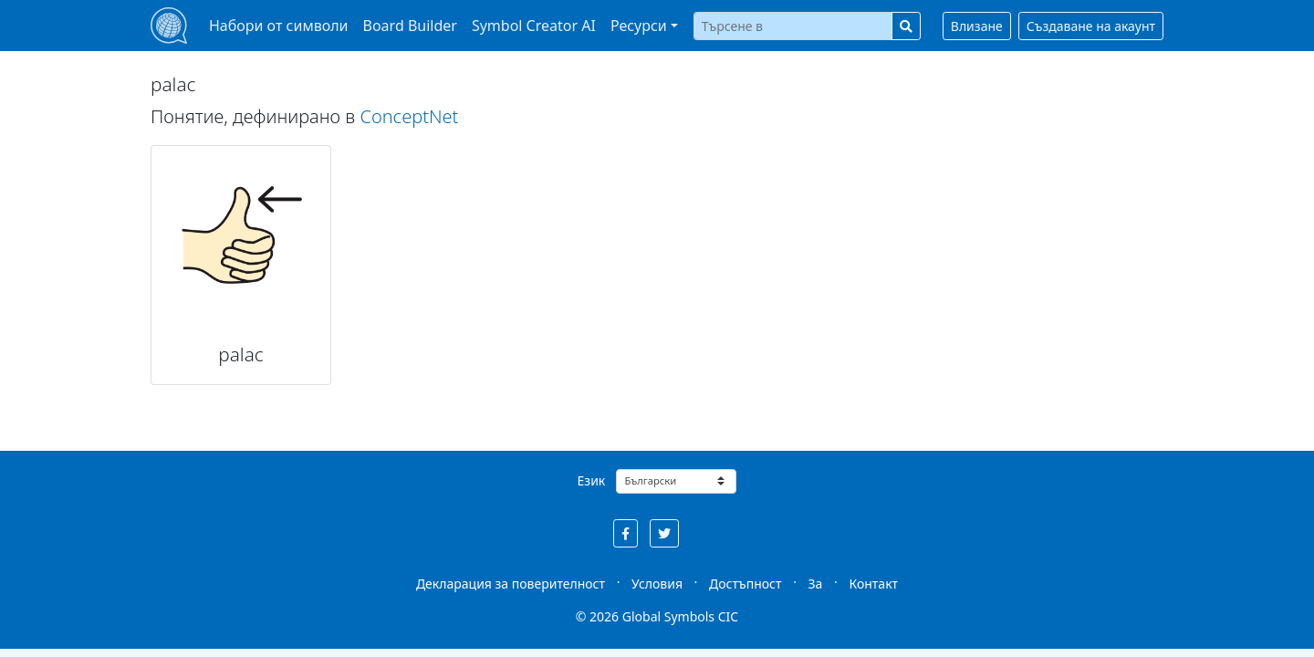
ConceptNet (409, 116)
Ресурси (638, 26)
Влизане (977, 26)
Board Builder (410, 26)
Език (592, 480)
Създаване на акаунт (1091, 26)
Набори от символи (279, 26)
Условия (657, 583)
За (815, 583)
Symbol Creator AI (534, 26)
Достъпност (745, 583)
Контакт (873, 583)
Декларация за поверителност (510, 583)
